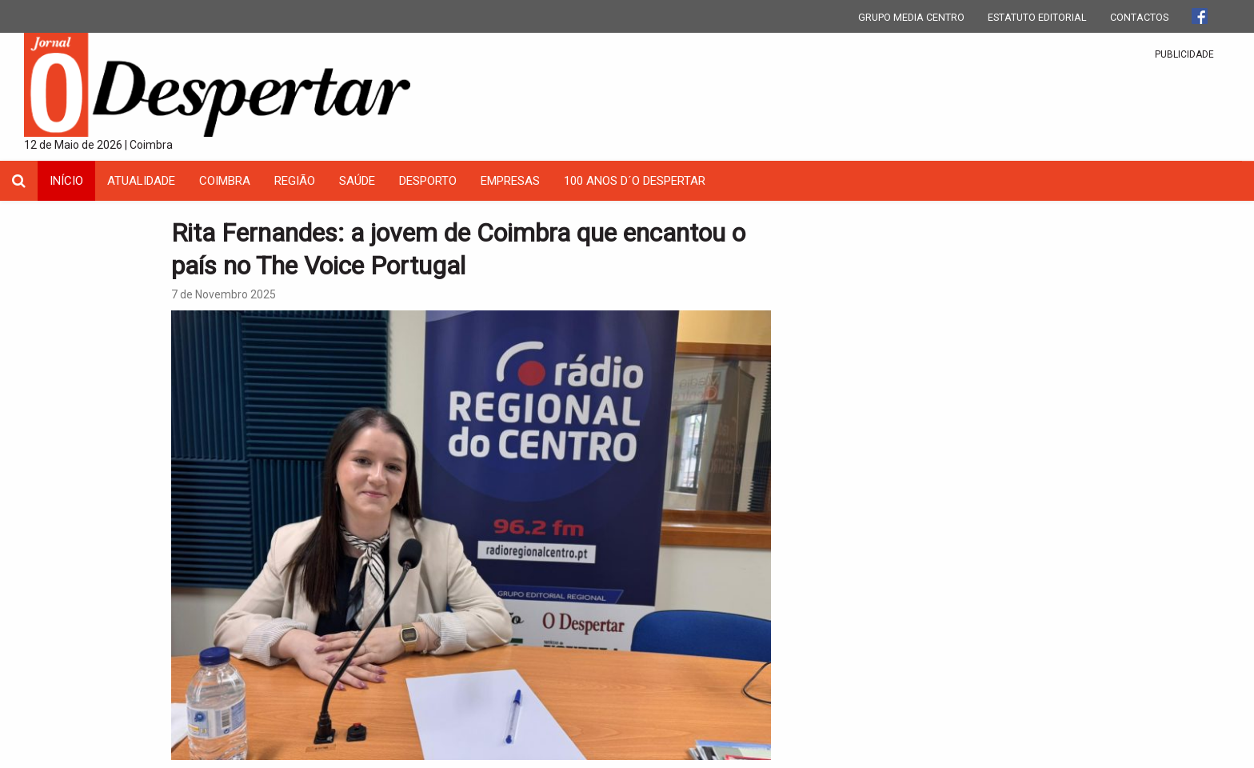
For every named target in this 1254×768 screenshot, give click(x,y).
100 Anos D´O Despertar (634, 181)
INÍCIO (66, 181)
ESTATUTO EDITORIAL (1037, 17)
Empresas (510, 181)
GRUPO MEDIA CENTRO (911, 17)
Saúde (357, 181)
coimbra (224, 181)
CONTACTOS (1139, 17)
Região (294, 181)
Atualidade (141, 181)
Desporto (428, 181)
